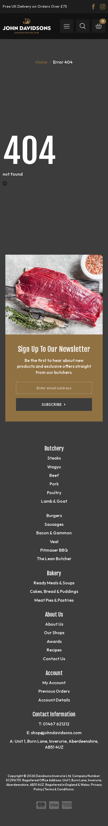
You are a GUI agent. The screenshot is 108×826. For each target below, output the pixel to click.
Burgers (54, 515)
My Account (54, 682)
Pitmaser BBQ (54, 550)
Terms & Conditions (59, 789)
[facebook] (93, 6)
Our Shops (54, 632)
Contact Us (54, 658)
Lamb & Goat (54, 501)
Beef (54, 475)
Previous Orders (54, 691)
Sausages (54, 524)
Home (41, 62)
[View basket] (98, 26)
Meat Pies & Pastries (54, 600)
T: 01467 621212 (54, 723)
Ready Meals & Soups (54, 582)
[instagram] (102, 6)
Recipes (54, 649)
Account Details (54, 700)
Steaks (54, 458)
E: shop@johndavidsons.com (54, 732)
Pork (54, 483)
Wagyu (54, 466)
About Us (54, 624)
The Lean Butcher (54, 558)
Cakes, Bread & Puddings (54, 591)
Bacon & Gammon (54, 532)
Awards (54, 641)
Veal (54, 541)
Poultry (54, 492)
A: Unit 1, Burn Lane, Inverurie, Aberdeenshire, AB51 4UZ (54, 744)
